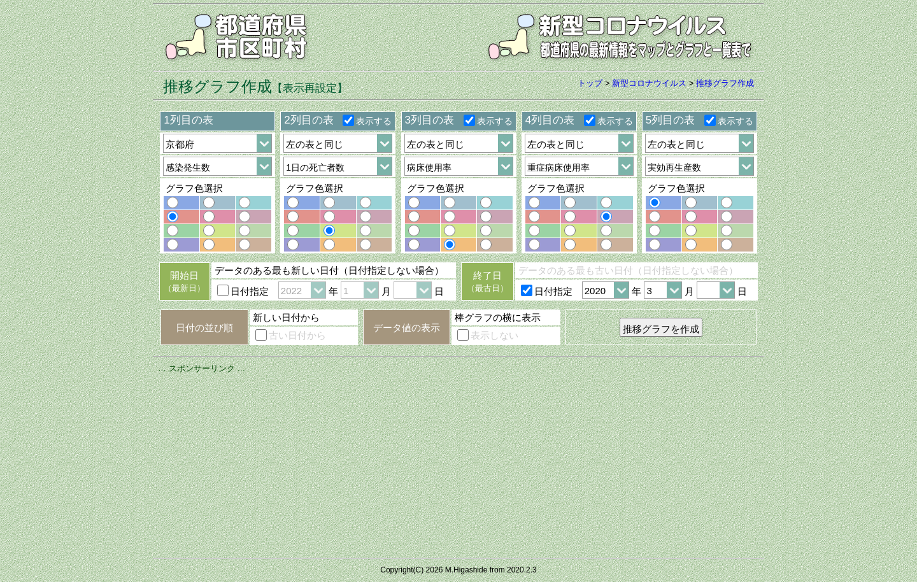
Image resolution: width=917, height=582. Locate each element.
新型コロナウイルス (649, 83)
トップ (590, 83)
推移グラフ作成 (725, 83)
